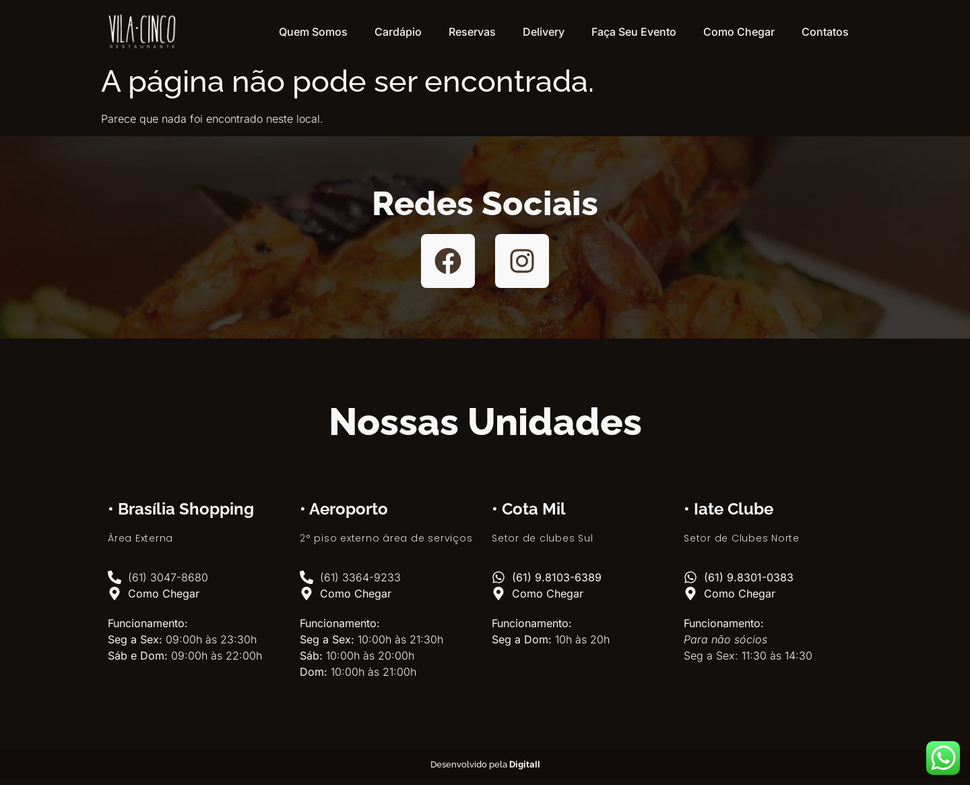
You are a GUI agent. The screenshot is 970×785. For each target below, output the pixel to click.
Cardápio (398, 31)
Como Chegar (739, 31)
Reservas (472, 31)
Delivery (543, 31)
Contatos (825, 31)
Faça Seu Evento (633, 31)
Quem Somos (313, 31)
